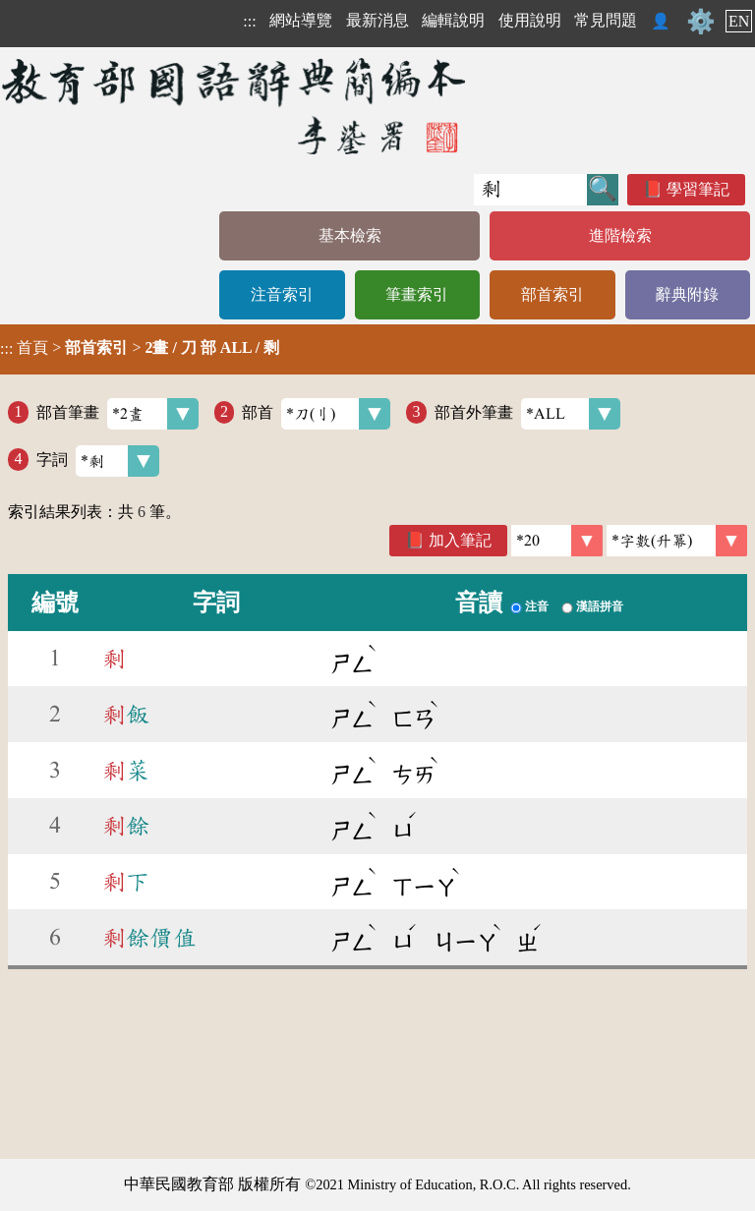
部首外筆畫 (527, 414)
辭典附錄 (687, 294)
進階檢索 (620, 235)
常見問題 (605, 20)
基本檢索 (350, 235)
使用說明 (529, 20)
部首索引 (552, 294)
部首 (316, 414)
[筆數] (557, 540)
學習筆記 (698, 189)
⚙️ (701, 21)
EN (738, 21)
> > (139, 348)
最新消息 (377, 20)
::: (249, 21)
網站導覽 (300, 20)
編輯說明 (453, 20)
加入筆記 (460, 540)
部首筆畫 (117, 414)
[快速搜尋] (530, 189)
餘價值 (149, 938)
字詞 (97, 461)
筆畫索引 (416, 294)
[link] (677, 540)
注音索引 (282, 294)
